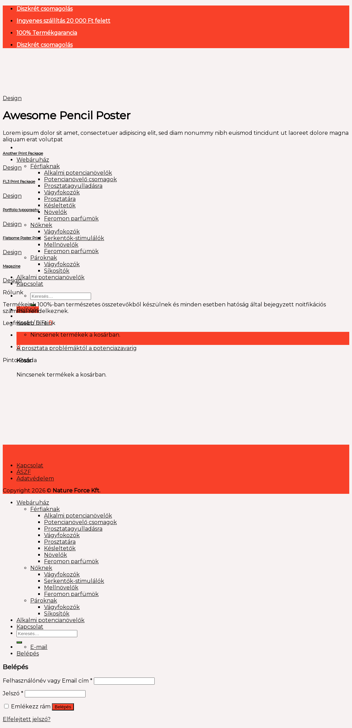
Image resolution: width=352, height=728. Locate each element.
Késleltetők (60, 205)
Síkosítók (56, 271)
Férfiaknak (45, 166)
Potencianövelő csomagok (80, 179)
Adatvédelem (35, 478)
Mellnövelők (61, 244)
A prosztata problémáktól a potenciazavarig (76, 348)
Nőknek (41, 225)
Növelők (55, 212)
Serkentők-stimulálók (74, 238)
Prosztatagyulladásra (73, 186)
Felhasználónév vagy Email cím (47, 680)
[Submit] (19, 642)
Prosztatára (60, 199)
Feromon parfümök (71, 218)
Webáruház (32, 159)
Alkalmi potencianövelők (78, 173)
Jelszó (13, 693)
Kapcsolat (29, 284)
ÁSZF (23, 472)
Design (12, 98)
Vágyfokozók (62, 192)
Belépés (63, 706)
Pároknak (43, 257)
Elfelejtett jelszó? (27, 719)
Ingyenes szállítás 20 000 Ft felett (63, 21)
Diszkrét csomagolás (44, 9)
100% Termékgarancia (46, 33)
